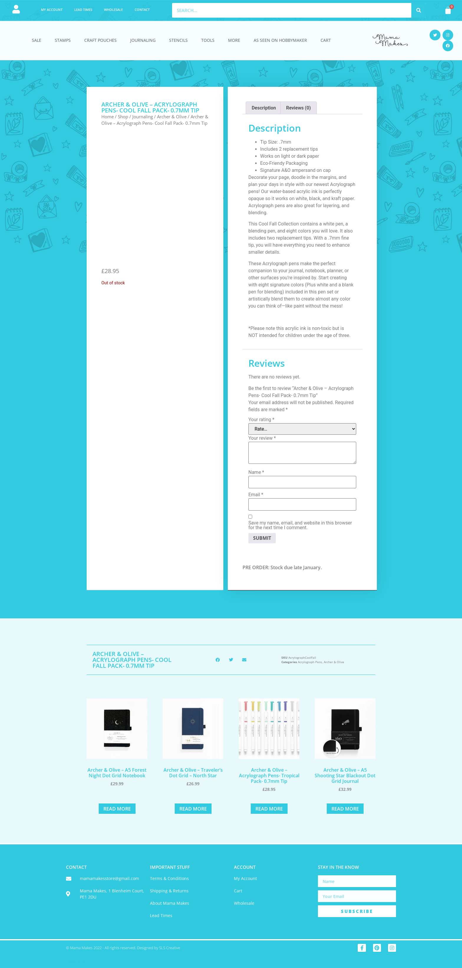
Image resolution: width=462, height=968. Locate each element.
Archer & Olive (172, 116)
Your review (262, 438)
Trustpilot (76, 961)
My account (51, 9)
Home (107, 116)
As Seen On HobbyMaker (280, 40)
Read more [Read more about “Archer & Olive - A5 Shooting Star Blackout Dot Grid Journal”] (345, 809)
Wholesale (113, 9)
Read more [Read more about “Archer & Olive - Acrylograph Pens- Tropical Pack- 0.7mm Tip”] (269, 809)
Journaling (143, 40)
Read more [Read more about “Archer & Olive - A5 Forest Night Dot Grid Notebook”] (117, 809)
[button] (218, 659)
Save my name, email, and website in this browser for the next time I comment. (300, 525)
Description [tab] (264, 108)
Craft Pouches (100, 40)
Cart (326, 40)
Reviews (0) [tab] (298, 108)
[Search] (418, 10)
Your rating (261, 419)
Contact (142, 9)
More (234, 40)
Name (256, 472)
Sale (36, 40)
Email (255, 494)
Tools (207, 40)
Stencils (178, 40)
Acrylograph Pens (310, 662)
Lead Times (83, 9)
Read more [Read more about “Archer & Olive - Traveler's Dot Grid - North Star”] (193, 809)
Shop (123, 116)
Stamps (63, 40)
